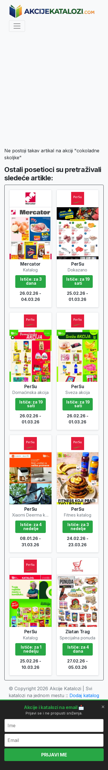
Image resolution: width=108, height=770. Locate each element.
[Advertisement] (54, 90)
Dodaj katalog (84, 695)
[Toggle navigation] (17, 26)
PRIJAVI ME (54, 755)
